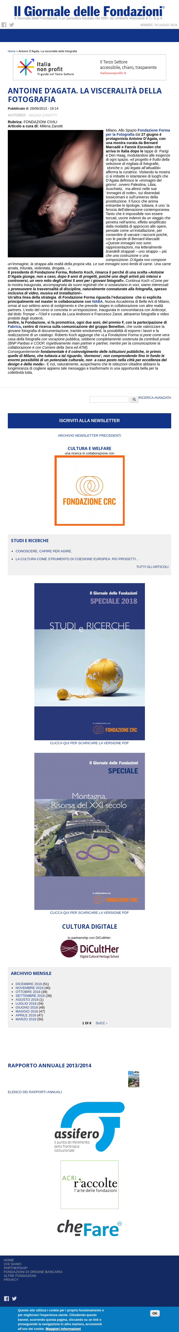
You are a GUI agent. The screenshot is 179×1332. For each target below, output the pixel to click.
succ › (101, 1023)
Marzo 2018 (26, 1019)
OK (155, 1314)
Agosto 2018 (27, 1000)
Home (11, 51)
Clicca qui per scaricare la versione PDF (89, 741)
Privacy (11, 1280)
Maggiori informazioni (63, 1329)
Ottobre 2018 (28, 992)
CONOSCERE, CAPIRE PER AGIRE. (44, 551)
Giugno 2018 (27, 1007)
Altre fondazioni (20, 1276)
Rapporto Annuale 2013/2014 (49, 1065)
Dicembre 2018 (29, 984)
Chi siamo (13, 1264)
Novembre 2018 (29, 988)
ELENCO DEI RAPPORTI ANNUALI (35, 1092)
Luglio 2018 (26, 1003)
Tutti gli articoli (152, 567)
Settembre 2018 (30, 996)
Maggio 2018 (27, 1011)
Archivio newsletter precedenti (89, 435)
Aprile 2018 (26, 1015)
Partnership (16, 1268)
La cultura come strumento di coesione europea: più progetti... (77, 559)
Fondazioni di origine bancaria (33, 1272)
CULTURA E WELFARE (89, 448)
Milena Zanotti (43, 115)
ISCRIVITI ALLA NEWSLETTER (89, 420)
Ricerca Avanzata (155, 398)
